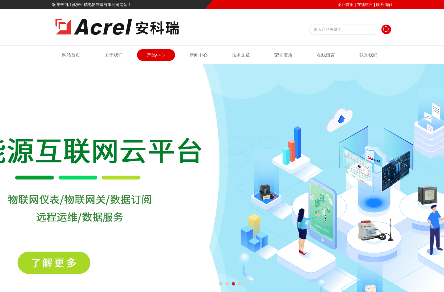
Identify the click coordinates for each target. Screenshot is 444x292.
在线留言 (365, 4)
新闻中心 (198, 55)
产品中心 (156, 55)
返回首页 (346, 4)
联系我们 (384, 4)
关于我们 (113, 55)
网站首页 (71, 55)
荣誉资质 (283, 55)
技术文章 (241, 55)
